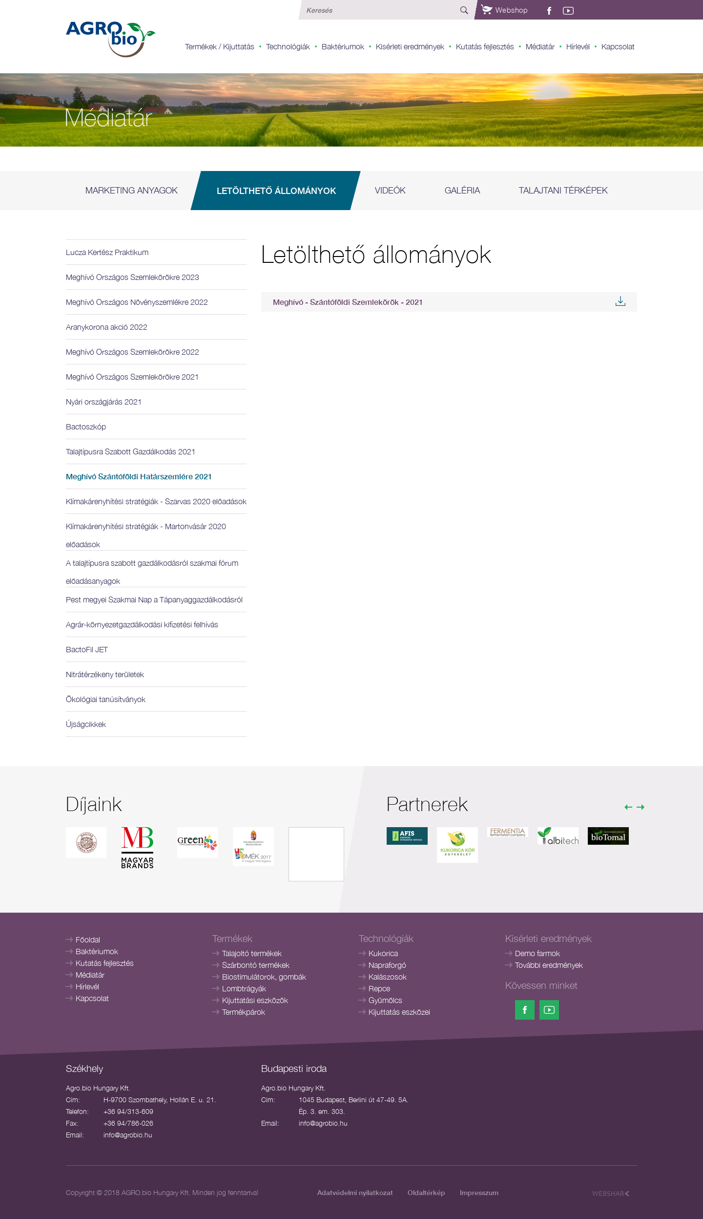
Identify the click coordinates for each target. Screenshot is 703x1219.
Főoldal (88, 939)
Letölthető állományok (276, 190)
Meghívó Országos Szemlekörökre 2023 (132, 277)
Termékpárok (243, 1011)
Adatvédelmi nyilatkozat (355, 1192)
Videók (390, 190)
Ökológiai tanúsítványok (105, 699)
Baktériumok (343, 46)
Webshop (504, 9)
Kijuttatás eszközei (399, 1011)
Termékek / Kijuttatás (219, 46)
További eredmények (549, 965)
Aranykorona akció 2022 (106, 326)
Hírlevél (578, 46)
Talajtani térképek (563, 190)
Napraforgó (387, 965)
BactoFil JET (87, 649)
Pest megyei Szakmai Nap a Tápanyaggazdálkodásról (154, 599)
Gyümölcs (385, 1000)
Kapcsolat (618, 46)
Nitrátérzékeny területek (105, 674)
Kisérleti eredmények (410, 46)
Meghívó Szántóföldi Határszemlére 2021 (139, 476)
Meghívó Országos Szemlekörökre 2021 (132, 376)
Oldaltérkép (426, 1192)
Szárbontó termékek (255, 965)
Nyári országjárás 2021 (104, 401)
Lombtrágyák (244, 988)
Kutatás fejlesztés (485, 46)
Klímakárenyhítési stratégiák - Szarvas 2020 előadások (156, 501)
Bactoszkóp (86, 426)
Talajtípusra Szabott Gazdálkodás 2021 (131, 451)
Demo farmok (537, 953)
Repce (379, 988)
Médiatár (540, 46)
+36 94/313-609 (128, 1111)
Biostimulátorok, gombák (264, 976)
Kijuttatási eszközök (255, 1000)
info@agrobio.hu (127, 1135)
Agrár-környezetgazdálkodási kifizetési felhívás (142, 624)
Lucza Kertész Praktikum (107, 252)
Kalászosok (388, 976)
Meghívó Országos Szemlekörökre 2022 (132, 351)
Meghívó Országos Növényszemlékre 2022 (137, 302)
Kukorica (383, 953)
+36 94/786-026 (128, 1123)
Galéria (462, 190)
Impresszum (479, 1192)
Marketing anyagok (131, 190)
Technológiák (288, 46)
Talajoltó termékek (252, 953)
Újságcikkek (86, 724)
